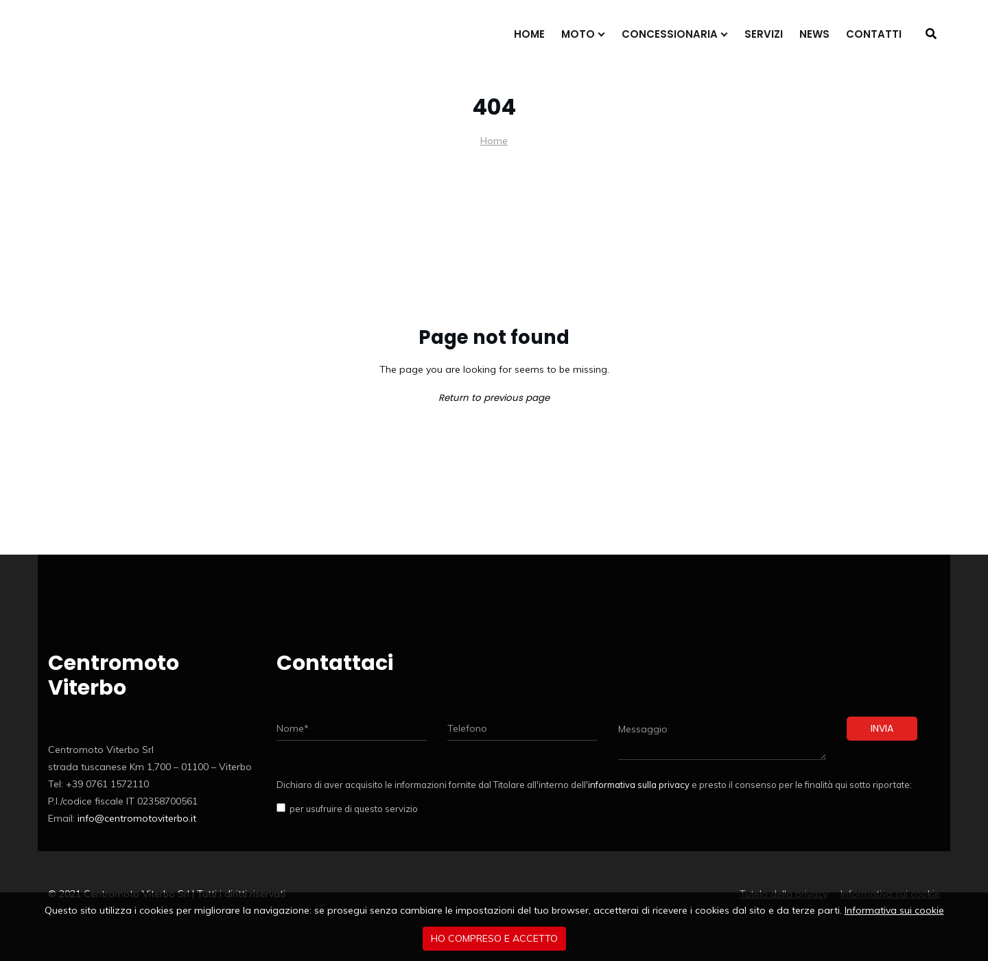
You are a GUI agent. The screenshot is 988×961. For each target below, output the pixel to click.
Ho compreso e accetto (494, 938)
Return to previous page (494, 397)
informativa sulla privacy (639, 784)
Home (494, 141)
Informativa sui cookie (894, 910)
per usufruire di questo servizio (351, 808)
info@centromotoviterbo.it (137, 818)
